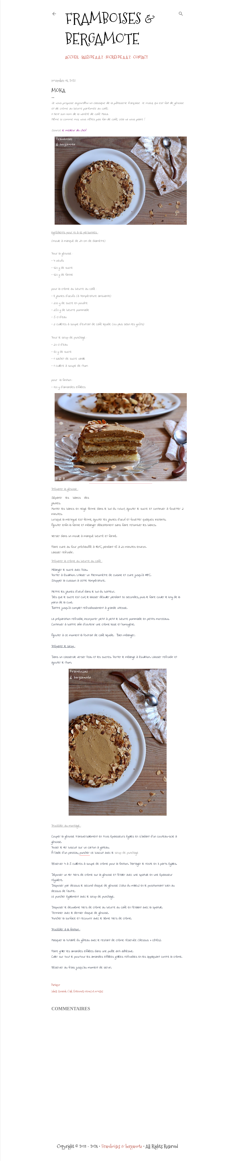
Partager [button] (55, 985)
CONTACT (140, 57)
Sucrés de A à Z (118, 57)
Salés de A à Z (92, 57)
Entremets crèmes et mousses (88, 991)
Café (70, 991)
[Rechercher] (181, 12)
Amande (62, 991)
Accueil (72, 57)
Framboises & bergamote (110, 28)
